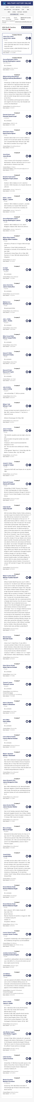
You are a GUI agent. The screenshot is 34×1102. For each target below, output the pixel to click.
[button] (13, 36)
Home (3, 17)
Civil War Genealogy (8, 18)
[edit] (30, 38)
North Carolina (16, 18)
